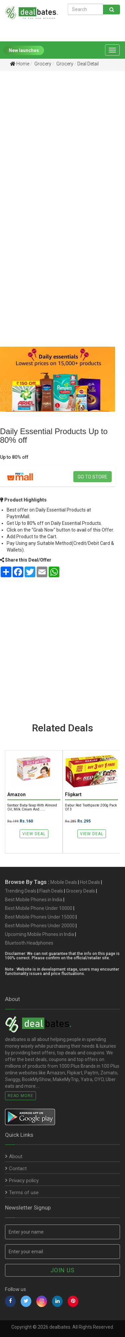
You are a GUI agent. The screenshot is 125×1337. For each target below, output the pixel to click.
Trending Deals (20, 891)
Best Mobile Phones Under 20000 (40, 925)
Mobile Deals (63, 882)
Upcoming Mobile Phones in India (39, 934)
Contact (16, 1168)
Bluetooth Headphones (29, 943)
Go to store (92, 476)
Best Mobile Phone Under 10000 (38, 908)
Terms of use (22, 1193)
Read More (20, 1095)
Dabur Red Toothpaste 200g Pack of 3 (91, 807)
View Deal (34, 833)
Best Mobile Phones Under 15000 (40, 917)
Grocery (42, 63)
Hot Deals (90, 882)
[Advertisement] (62, 143)
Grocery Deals (80, 891)
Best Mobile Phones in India (33, 899)
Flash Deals (51, 891)
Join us (62, 1270)
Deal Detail (88, 63)
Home (19, 63)
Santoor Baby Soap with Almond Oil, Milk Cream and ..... (32, 807)
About (13, 1156)
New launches (24, 50)
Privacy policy (22, 1181)
